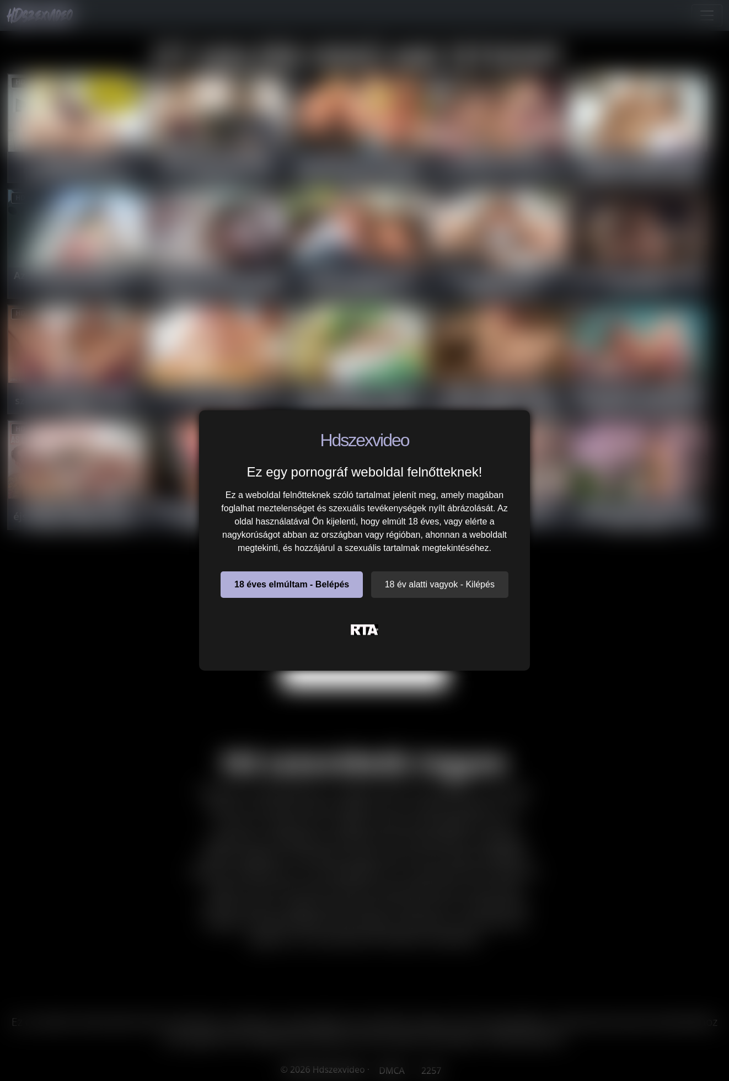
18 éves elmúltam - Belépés (291, 584)
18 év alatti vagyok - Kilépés (440, 584)
